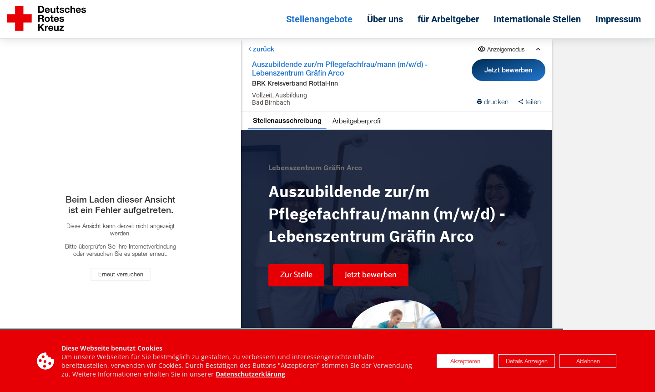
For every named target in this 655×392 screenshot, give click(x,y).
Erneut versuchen (120, 274)
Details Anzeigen (527, 361)
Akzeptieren (465, 361)
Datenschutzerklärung (250, 374)
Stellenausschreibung (287, 120)
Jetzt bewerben (508, 70)
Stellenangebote (319, 19)
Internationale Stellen (537, 19)
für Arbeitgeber (448, 19)
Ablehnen (588, 361)
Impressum (618, 19)
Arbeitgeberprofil (357, 121)
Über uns (385, 19)
